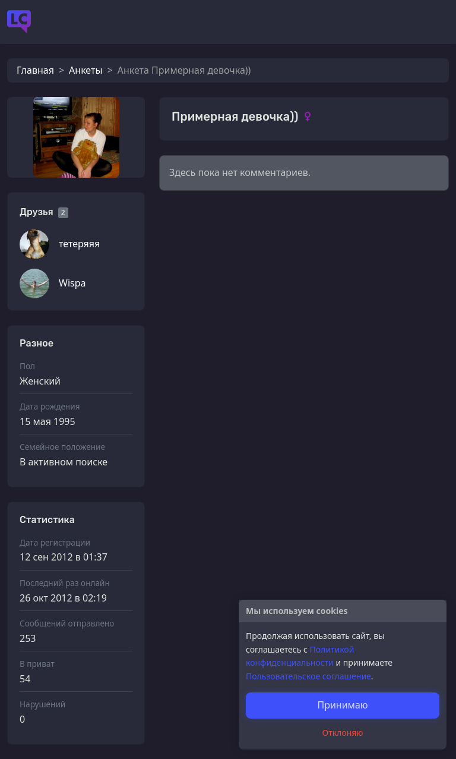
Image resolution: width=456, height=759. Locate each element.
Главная (35, 70)
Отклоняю (342, 732)
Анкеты (85, 70)
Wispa (72, 282)
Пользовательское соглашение (308, 676)
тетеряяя (79, 243)
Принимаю (342, 704)
